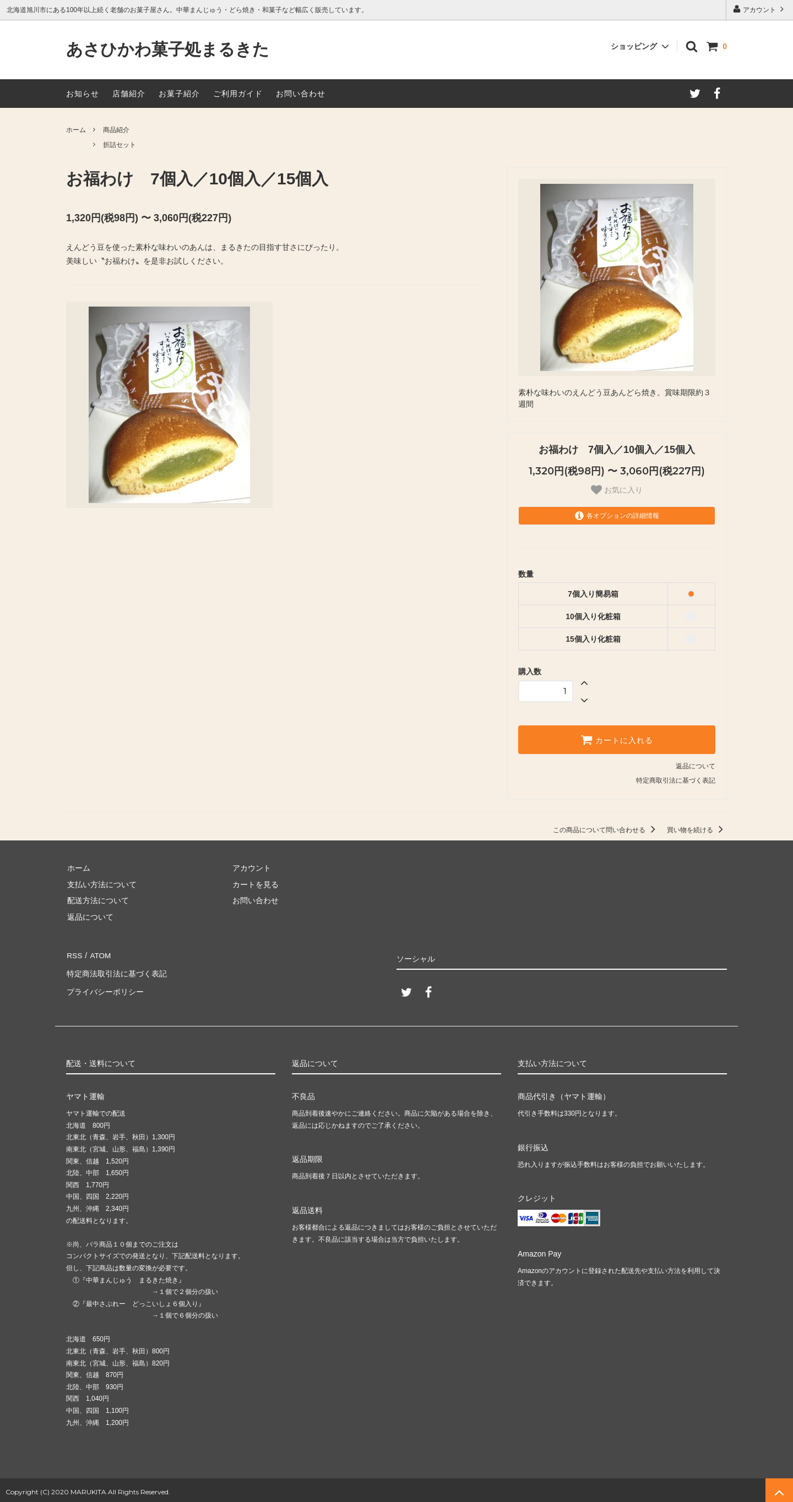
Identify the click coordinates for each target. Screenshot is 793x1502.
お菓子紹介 (179, 93)
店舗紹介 (128, 93)
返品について (695, 766)
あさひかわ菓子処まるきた (167, 49)
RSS (74, 955)
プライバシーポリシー (104, 986)
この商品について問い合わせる (606, 830)
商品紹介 (116, 130)
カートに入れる (616, 740)
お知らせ (82, 93)
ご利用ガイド (238, 93)
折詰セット (119, 145)
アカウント (759, 9)
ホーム (76, 130)
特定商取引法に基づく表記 (675, 780)
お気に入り (617, 489)
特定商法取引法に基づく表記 (116, 970)
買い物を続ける (697, 830)
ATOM (99, 955)
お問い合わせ (300, 93)
